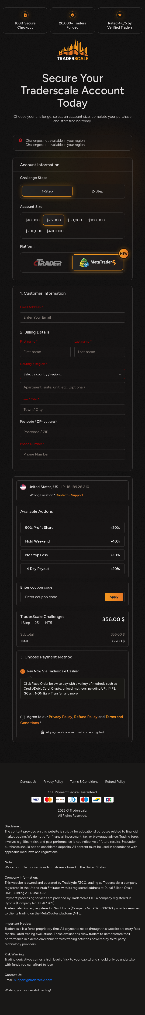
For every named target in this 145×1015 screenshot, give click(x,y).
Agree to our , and (71, 720)
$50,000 (74, 220)
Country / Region (34, 364)
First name (29, 342)
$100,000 (96, 220)
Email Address (31, 307)
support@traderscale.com (33, 980)
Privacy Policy (60, 717)
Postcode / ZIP (38, 422)
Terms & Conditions (84, 782)
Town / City (29, 399)
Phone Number (32, 444)
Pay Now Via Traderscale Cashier (53, 671)
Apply (114, 597)
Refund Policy (85, 717)
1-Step (47, 191)
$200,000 (33, 231)
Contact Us (28, 782)
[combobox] (72, 374)
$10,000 (33, 220)
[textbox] (72, 375)
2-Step (98, 191)
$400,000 (55, 231)
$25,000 (53, 220)
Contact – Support (69, 495)
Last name (83, 342)
